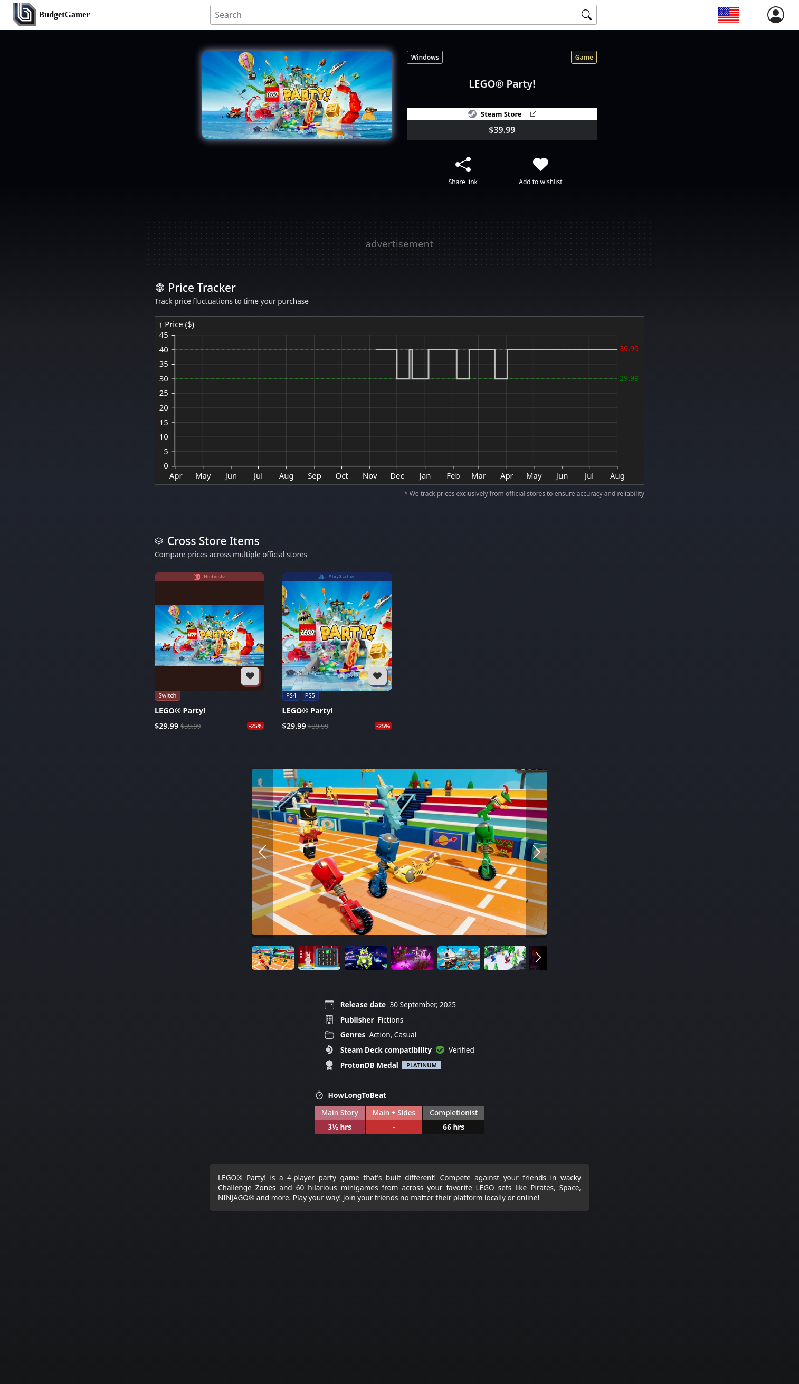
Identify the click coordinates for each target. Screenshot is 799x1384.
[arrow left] (262, 853)
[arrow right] (536, 853)
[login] (775, 14)
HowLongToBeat (350, 1095)
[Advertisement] (399, 244)
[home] (51, 15)
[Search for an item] (393, 15)
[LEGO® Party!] (209, 651)
